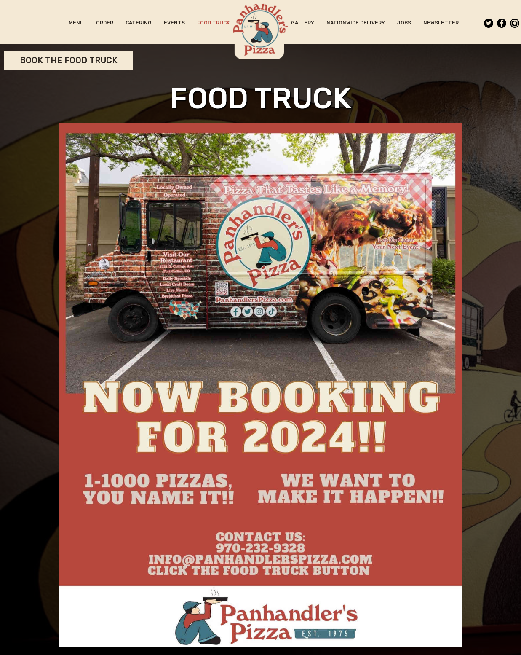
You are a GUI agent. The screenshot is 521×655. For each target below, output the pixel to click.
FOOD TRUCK (213, 23)
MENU (77, 23)
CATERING (139, 23)
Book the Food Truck (69, 60)
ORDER (105, 23)
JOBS (404, 23)
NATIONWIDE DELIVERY (356, 23)
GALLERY (303, 23)
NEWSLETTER (441, 23)
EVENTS (175, 23)
